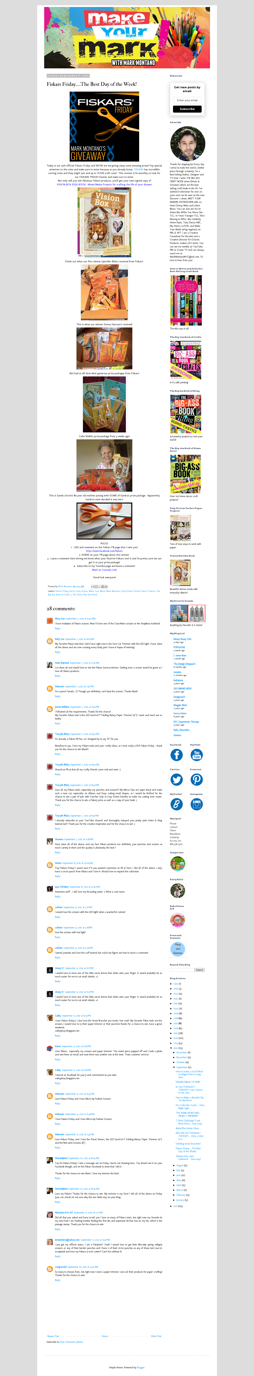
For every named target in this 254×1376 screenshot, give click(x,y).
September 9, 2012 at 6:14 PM (76, 1046)
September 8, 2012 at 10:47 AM (85, 886)
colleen (58, 907)
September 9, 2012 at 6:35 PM (79, 1093)
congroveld (61, 1267)
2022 (176, 998)
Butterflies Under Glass (187, 1128)
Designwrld (179, 697)
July (178, 1170)
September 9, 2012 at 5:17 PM (78, 907)
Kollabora (178, 680)
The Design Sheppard (184, 663)
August (180, 1165)
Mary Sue (60, 618)
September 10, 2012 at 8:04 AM (84, 1188)
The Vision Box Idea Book (85, 594)
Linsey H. (59, 968)
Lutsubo (177, 672)
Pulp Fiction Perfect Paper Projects (138, 591)
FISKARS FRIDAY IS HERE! (188, 1082)
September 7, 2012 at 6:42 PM (84, 706)
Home (105, 1336)
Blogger (141, 1367)
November (182, 1057)
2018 (176, 1018)
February (181, 1194)
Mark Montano (113, 591)
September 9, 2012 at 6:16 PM (76, 1070)
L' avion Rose (180, 655)
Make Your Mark (97, 591)
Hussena (59, 839)
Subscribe (187, 109)
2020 (176, 1008)
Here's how (74, 591)
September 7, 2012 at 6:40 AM (80, 618)
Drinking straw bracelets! (188, 1143)
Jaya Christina (62, 886)
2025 (176, 983)
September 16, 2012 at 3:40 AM (83, 1267)
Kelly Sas (59, 639)
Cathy (58, 1015)
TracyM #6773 (62, 734)
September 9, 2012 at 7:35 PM (79, 1134)
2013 (176, 1043)
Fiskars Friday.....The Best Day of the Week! (188, 1150)
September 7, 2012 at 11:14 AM (84, 662)
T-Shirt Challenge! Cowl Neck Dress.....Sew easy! (189, 1122)
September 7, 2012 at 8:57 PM (84, 815)
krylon (85, 591)
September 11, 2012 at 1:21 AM (88, 1212)
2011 (176, 1206)
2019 (176, 1013)
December (182, 1052)
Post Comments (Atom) (71, 1342)
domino (177, 735)
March (180, 1190)
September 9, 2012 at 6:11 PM (79, 968)
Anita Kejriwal (62, 662)
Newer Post (53, 1336)
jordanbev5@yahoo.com (67, 1239)
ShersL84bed (61, 1158)
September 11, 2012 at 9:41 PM (95, 1239)
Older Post (156, 1336)
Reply (57, 628)
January (180, 1200)
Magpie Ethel (180, 705)
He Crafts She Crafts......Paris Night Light (190, 1107)
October (180, 1062)
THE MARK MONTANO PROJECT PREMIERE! (187, 1114)
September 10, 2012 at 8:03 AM (84, 1158)
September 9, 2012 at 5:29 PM (78, 947)
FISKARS (138, 169)
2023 (176, 993)
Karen (58, 1046)
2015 (176, 1033)
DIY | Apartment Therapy (186, 721)
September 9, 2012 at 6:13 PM (76, 1015)
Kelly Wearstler (181, 730)
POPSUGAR (179, 647)
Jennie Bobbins (62, 706)
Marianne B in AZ (64, 1212)
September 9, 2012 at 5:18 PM (78, 927)
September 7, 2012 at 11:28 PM (78, 839)
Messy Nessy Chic (183, 639)
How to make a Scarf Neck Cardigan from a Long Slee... (189, 1074)
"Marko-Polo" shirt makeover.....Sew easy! (188, 1158)
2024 (176, 988)
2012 (176, 1048)
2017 (176, 1023)
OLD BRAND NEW (183, 688)
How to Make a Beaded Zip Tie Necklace (190, 1099)
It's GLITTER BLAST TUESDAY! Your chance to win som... (189, 1089)
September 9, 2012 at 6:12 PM (79, 991)
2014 (176, 1038)
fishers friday (62, 591)
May (179, 1180)
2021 (176, 1003)
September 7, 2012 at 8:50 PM (84, 734)
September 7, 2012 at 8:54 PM (84, 785)
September (182, 1067)
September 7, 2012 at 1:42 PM (79, 686)
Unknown (59, 686)
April (179, 1185)
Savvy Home (180, 713)
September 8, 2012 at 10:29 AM (77, 863)
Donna (58, 863)
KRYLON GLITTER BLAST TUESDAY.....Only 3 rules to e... (189, 1136)
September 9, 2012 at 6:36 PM (79, 1114)
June (178, 1175)
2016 (176, 1028)
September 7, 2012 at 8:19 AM (79, 639)
